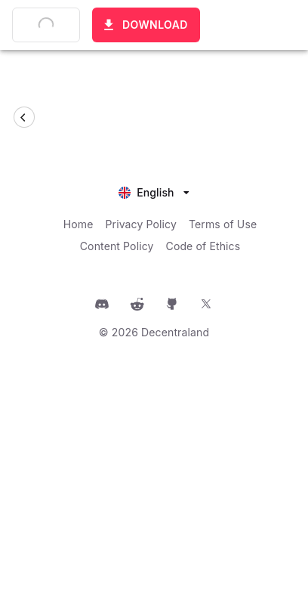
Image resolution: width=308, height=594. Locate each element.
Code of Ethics (203, 246)
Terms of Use (223, 224)
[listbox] (154, 191)
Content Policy (117, 246)
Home (78, 224)
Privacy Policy (141, 224)
